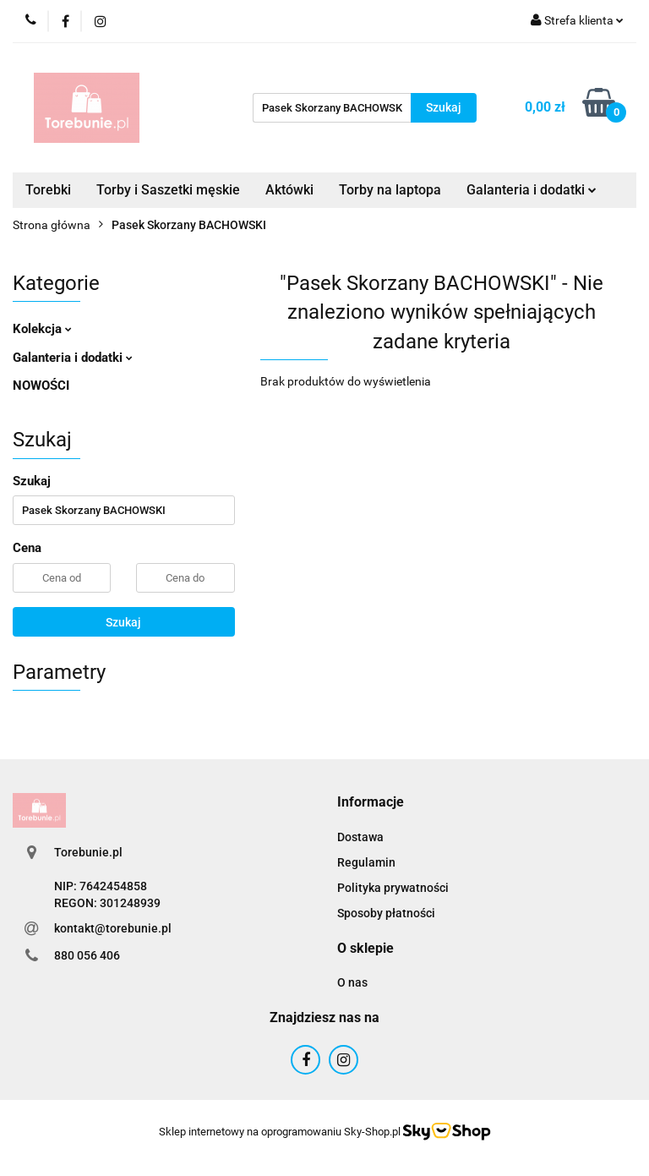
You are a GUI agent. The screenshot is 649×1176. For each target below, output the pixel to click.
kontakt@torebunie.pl (113, 928)
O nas (352, 982)
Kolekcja (42, 328)
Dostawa (360, 837)
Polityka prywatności (393, 887)
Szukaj (123, 622)
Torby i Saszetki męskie (168, 190)
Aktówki (289, 190)
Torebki (48, 190)
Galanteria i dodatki (531, 190)
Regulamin (366, 862)
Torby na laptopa (390, 190)
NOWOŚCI (41, 385)
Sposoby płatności (386, 913)
